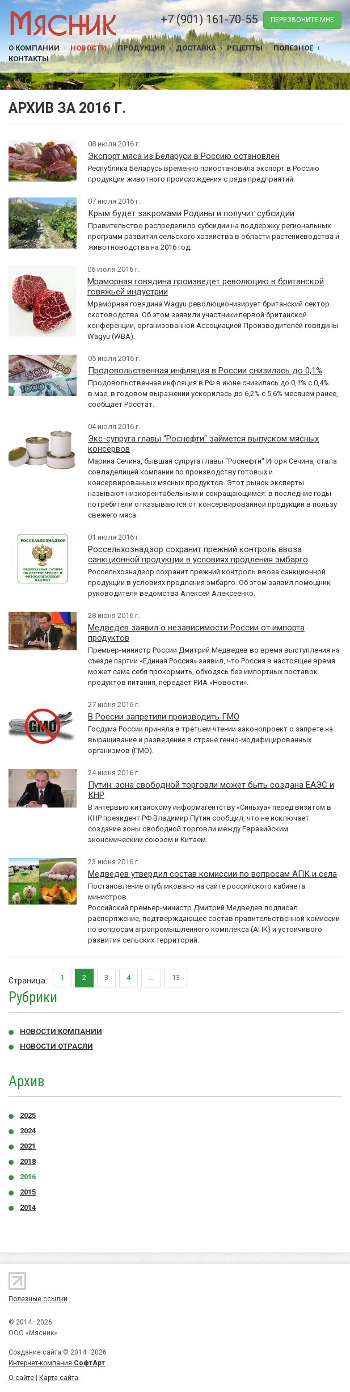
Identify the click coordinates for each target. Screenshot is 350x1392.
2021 (28, 1146)
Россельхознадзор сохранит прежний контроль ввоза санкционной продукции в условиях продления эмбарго (198, 554)
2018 (28, 1161)
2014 (28, 1207)
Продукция (141, 48)
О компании (34, 48)
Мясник (63, 22)
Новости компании (61, 1031)
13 (176, 977)
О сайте (21, 1378)
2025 (28, 1115)
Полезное (293, 48)
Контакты (29, 58)
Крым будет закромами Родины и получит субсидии (191, 213)
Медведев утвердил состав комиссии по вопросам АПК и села (212, 874)
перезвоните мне (302, 20)
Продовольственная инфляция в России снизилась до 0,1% (205, 370)
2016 (28, 1176)
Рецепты (245, 48)
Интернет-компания (57, 1363)
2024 (28, 1130)
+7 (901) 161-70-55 (209, 19)
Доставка (196, 48)
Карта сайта (58, 1378)
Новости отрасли (56, 1046)
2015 (28, 1192)
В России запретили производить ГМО (163, 717)
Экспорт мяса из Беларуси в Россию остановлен (184, 156)
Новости (88, 48)
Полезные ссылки (38, 1299)
